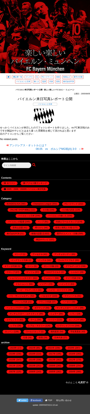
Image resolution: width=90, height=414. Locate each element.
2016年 (72, 354)
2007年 (12, 371)
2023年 (13, 348)
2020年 (71, 348)
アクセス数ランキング (36, 183)
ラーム (33, 319)
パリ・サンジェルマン (19, 296)
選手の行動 (78, 77)
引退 (25, 337)
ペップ (41, 221)
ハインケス (65, 284)
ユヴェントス (12, 319)
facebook (36, 400)
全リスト (11, 183)
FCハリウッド (47, 77)
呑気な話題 (17, 227)
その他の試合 (68, 210)
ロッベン (9, 331)
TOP (48, 400)
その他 (46, 210)
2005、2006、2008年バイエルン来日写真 (26, 189)
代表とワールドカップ (66, 221)
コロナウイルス (53, 272)
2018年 (32, 354)
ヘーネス (67, 302)
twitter (22, 400)
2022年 (32, 348)
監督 (44, 81)
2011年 (12, 365)
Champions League (42, 204)
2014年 (32, 360)
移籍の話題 (36, 233)
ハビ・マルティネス (27, 290)
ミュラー (54, 314)
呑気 (58, 81)
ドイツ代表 (71, 278)
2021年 (51, 348)
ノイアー (44, 284)
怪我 (41, 337)
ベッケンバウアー (14, 308)
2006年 (32, 371)
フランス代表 (45, 302)
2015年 (12, 360)
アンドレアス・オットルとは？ (28, 145)
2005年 (52, 371)
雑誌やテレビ (42, 239)
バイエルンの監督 (16, 221)
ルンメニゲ (74, 319)
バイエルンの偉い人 (57, 216)
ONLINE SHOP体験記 (20, 210)
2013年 (52, 360)
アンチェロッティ (62, 254)
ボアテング (40, 308)
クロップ (11, 272)
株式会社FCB (68, 81)
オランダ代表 (10, 266)
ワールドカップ (33, 331)
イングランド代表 (19, 260)
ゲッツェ (30, 272)
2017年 (52, 354)
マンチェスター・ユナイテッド (24, 314)
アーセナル (37, 254)
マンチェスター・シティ (67, 308)
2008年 (72, 365)
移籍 (58, 77)
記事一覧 (17, 77)
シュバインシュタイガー (21, 278)
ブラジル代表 (21, 302)
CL (37, 77)
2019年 (12, 354)
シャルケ (75, 272)
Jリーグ (18, 254)
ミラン (73, 314)
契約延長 (55, 331)
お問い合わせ (64, 400)
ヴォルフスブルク (66, 260)
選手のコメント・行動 (67, 233)
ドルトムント (22, 284)
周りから (39, 227)
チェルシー (49, 278)
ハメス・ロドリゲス (58, 290)
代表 (51, 81)
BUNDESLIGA (13, 204)
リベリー (52, 319)
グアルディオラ (73, 266)
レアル (14, 325)
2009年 (52, 365)
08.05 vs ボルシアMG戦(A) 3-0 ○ (58, 148)
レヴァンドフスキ (65, 325)
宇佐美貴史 (75, 331)
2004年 (72, 371)
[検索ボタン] (34, 165)
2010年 (32, 365)
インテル (42, 260)
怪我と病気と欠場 (63, 227)
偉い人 (36, 81)
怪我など (66, 77)
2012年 (72, 360)
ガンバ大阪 (49, 266)
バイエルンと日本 (23, 81)
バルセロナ (46, 296)
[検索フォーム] (16, 165)
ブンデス (29, 77)
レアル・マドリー (36, 325)
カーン (30, 266)
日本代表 (58, 337)
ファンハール (70, 296)
